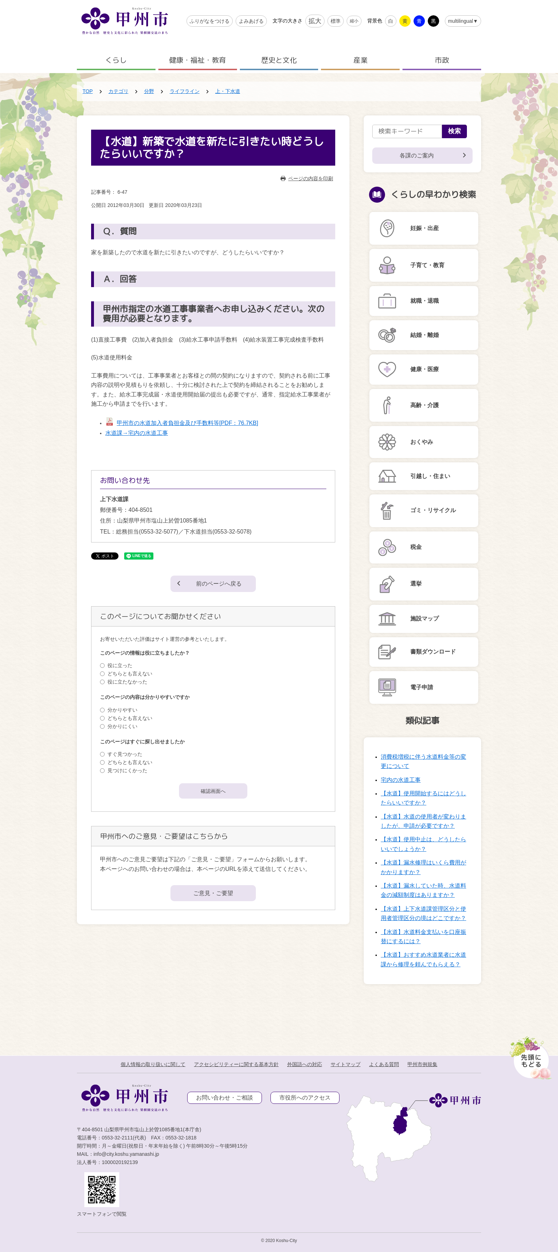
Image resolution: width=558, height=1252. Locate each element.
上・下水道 (227, 91)
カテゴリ (118, 91)
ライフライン (185, 91)
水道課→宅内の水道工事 (136, 433)
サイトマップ (345, 1064)
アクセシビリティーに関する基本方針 (236, 1064)
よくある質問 (384, 1064)
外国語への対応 (304, 1064)
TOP (88, 91)
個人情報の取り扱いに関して (153, 1064)
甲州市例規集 (422, 1064)
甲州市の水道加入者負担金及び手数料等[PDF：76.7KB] (187, 423)
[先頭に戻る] (529, 1056)
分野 (149, 91)
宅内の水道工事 (401, 780)
